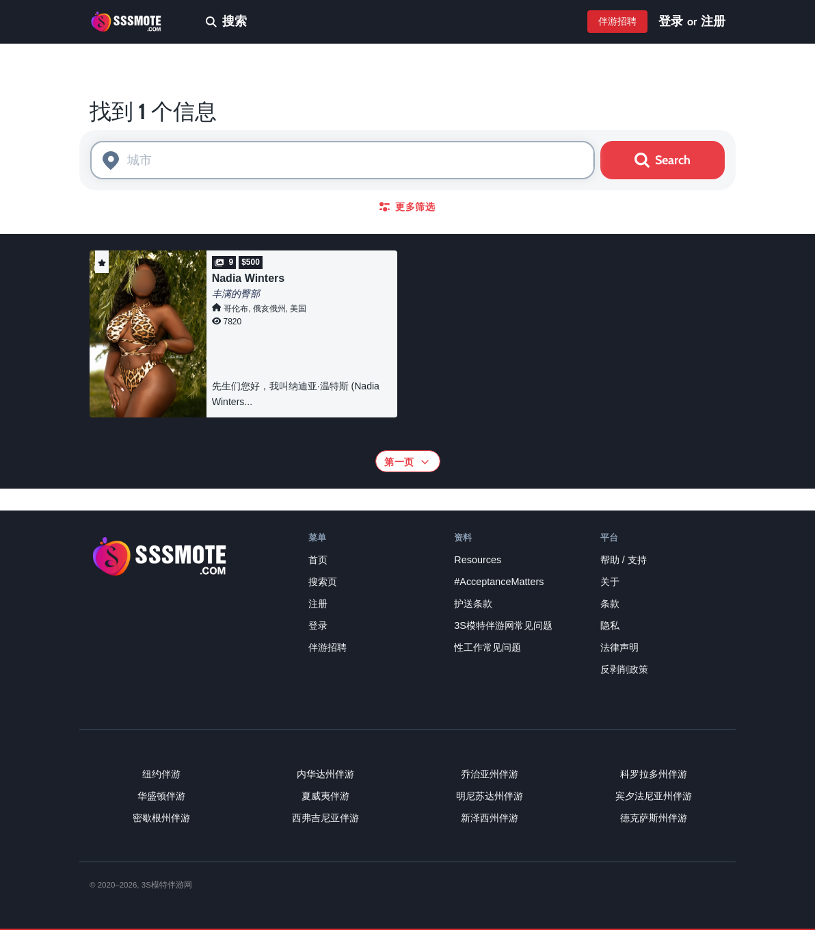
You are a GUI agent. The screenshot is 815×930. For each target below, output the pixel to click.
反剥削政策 (624, 669)
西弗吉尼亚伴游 (325, 817)
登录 (670, 21)
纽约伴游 (161, 773)
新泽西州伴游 (489, 817)
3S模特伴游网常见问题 (503, 625)
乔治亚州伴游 (489, 773)
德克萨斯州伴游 (653, 817)
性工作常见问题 (487, 647)
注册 (713, 21)
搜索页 (322, 581)
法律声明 (619, 647)
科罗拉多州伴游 (653, 773)
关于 (609, 581)
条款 (609, 603)
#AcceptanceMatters (499, 581)
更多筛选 (407, 207)
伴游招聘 (617, 21)
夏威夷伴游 (325, 795)
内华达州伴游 (325, 773)
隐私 (609, 625)
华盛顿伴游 (161, 795)
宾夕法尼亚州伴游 (653, 795)
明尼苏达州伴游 (489, 795)
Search (662, 160)
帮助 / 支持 (623, 559)
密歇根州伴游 (161, 817)
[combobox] (342, 160)
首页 (318, 559)
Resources (477, 559)
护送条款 (473, 603)
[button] (102, 261)
